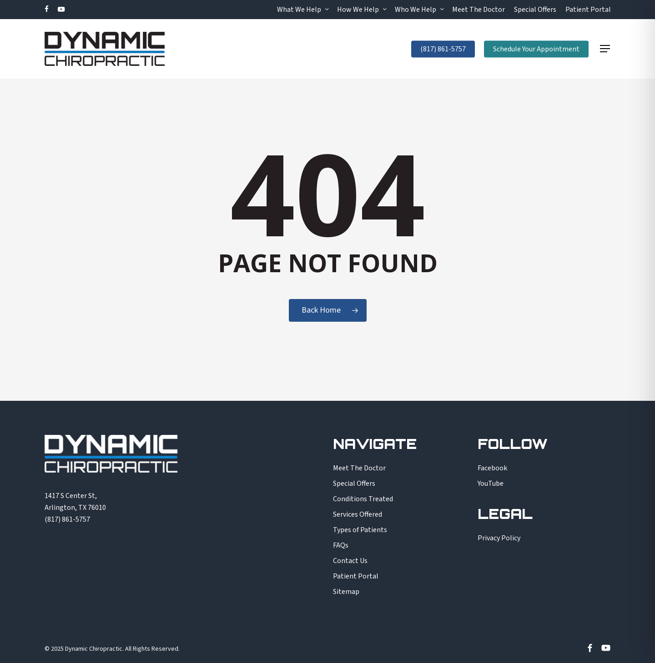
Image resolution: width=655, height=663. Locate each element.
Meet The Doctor (359, 468)
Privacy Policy (499, 538)
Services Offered (357, 514)
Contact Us (350, 561)
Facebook (492, 468)
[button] (605, 49)
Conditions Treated (363, 499)
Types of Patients (360, 530)
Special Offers (354, 484)
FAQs (340, 545)
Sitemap (346, 592)
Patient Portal (355, 576)
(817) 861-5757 (67, 519)
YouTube (491, 484)
